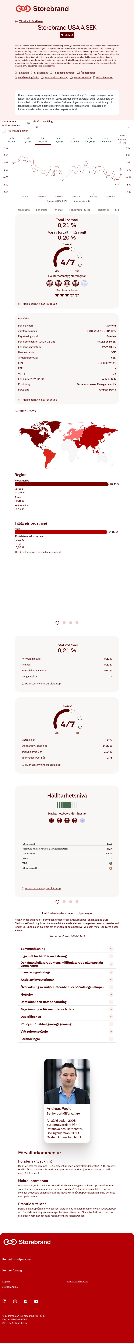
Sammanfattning (67, 948)
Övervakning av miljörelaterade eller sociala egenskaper (67, 987)
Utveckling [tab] (24, 209)
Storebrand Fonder (77, 1281)
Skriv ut (67, 35)
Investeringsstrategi (67, 972)
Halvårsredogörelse (28, 77)
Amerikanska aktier (18, 131)
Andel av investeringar (67, 979)
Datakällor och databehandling (67, 1002)
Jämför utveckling (42, 121)
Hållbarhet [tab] (103, 209)
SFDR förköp (41, 72)
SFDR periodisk (82, 77)
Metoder (67, 994)
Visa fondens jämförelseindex (16, 123)
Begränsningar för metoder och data (67, 1009)
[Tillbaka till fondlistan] (29, 18)
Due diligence (67, 1016)
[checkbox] (4, 131)
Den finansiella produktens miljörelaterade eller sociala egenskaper (67, 964)
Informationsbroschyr (56, 77)
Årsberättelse (88, 72)
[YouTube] (36, 1301)
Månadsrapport (104, 77)
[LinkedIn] (4, 1301)
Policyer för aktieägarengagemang (67, 1024)
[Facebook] (26, 1301)
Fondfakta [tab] (41, 209)
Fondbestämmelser (64, 72)
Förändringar (67, 1039)
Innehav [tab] (58, 209)
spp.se (6, 1281)
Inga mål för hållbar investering (67, 956)
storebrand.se (10, 1286)
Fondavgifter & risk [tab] (79, 209)
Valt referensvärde (67, 1031)
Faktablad (23, 72)
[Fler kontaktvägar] (67, 1262)
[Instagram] (15, 1301)
